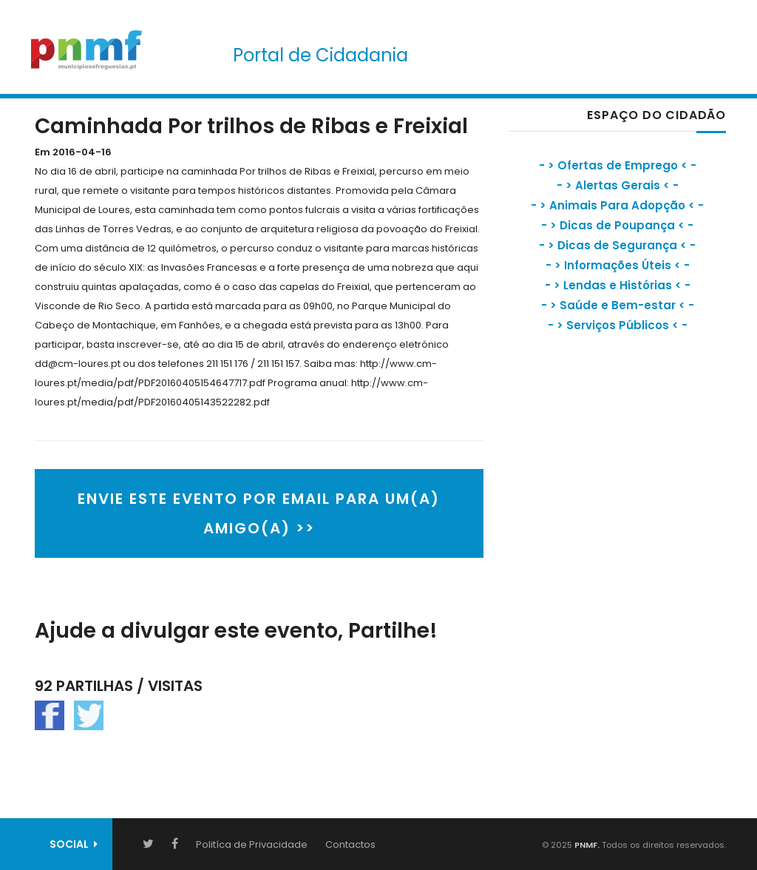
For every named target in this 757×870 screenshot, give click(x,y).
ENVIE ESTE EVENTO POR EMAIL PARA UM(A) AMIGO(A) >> (259, 513)
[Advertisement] (620, 477)
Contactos (350, 844)
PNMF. (586, 845)
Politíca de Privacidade (252, 844)
